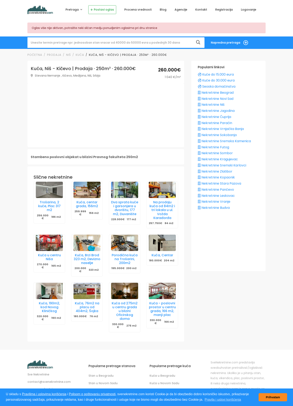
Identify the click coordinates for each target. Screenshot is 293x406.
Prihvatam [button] (273, 397)
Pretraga (73, 10)
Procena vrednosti (138, 10)
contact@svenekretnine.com (49, 382)
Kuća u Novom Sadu (164, 383)
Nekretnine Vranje (214, 201)
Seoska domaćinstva (216, 86)
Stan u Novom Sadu (103, 383)
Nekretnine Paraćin (215, 123)
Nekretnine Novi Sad (215, 98)
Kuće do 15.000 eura (216, 74)
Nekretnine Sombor (215, 153)
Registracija (224, 10)
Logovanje (248, 10)
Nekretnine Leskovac (216, 195)
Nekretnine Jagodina (216, 110)
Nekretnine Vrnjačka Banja (221, 129)
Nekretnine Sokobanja (217, 135)
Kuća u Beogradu (162, 376)
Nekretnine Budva (214, 207)
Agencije (181, 10)
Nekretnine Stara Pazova (219, 183)
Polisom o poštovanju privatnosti (92, 394)
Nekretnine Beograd (216, 92)
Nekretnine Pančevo (216, 189)
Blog (163, 10)
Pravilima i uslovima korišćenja (44, 394)
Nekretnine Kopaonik (216, 177)
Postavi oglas (102, 10)
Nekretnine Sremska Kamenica (224, 141)
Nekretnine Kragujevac (218, 159)
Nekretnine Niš (211, 104)
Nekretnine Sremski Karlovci (222, 165)
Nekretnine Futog (213, 147)
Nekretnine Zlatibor (215, 171)
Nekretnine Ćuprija (214, 116)
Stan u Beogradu (101, 376)
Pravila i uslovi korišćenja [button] (223, 399)
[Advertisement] (106, 115)
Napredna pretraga (225, 43)
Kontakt (201, 10)
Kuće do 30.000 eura (216, 80)
